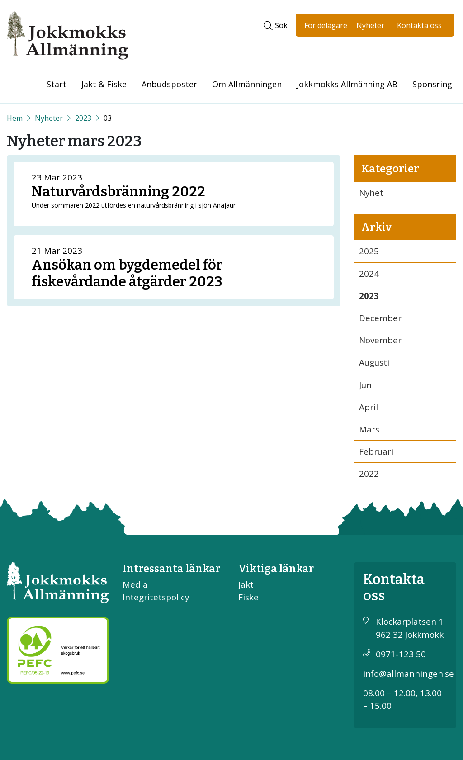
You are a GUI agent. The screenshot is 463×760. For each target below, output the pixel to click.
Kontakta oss (419, 25)
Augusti (374, 362)
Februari (376, 451)
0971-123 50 (401, 654)
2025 (369, 251)
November (380, 340)
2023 (83, 118)
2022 (369, 474)
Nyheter (370, 25)
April (368, 407)
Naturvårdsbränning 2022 (118, 191)
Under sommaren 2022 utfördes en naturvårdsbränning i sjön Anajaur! (134, 205)
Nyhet (371, 193)
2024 (369, 274)
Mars (369, 429)
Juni (366, 385)
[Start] (15, 118)
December (380, 318)
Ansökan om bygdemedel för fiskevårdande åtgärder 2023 (127, 273)
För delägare (325, 25)
